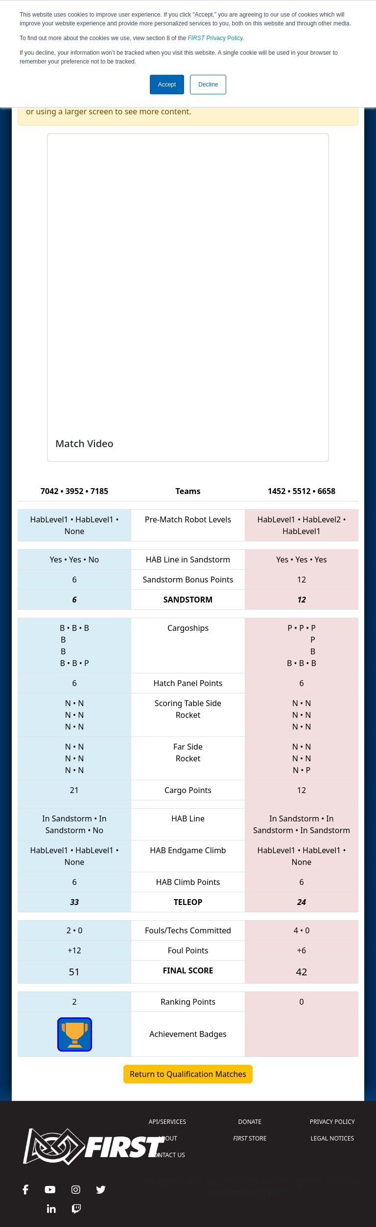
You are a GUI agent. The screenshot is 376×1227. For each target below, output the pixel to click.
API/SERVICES (167, 1122)
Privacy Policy (215, 38)
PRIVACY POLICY (332, 1122)
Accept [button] (167, 84)
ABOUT (167, 1138)
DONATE (249, 1122)
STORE (249, 1138)
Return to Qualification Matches (188, 1074)
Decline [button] (208, 84)
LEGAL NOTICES (332, 1138)
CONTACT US (167, 1155)
